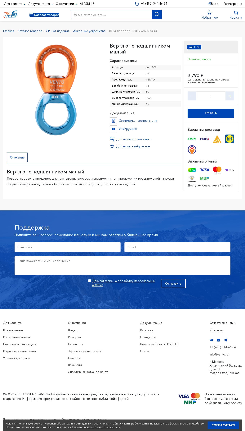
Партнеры (75, 344)
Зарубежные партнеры (84, 351)
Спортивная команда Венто (88, 372)
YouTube (218, 340)
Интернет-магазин (16, 337)
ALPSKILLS (87, 4)
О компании (65, 4)
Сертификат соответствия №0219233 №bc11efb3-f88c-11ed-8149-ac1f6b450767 (113, 120)
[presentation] (44, 286)
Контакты (216, 330)
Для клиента (13, 4)
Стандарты (148, 337)
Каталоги (146, 330)
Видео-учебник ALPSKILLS (159, 344)
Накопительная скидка (20, 344)
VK (211, 340)
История (74, 337)
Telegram (225, 340)
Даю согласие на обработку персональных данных (123, 282)
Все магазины (13, 330)
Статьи (145, 351)
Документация (39, 4)
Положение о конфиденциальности (95, 419)
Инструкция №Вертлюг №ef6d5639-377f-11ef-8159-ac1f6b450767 (113, 129)
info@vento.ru (219, 354)
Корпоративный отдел (20, 351)
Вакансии (75, 365)
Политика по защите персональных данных (34, 419)
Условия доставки (16, 358)
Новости (74, 358)
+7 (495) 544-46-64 (152, 3)
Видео (73, 330)
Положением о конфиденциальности (96, 427)
